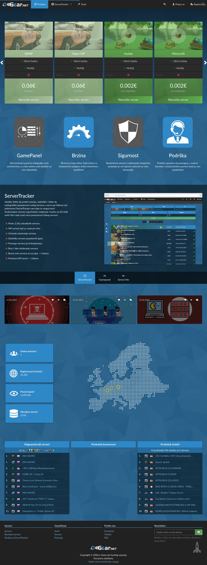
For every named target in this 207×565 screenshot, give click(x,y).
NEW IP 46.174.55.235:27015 (38, 504)
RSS (106, 537)
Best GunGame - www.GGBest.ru (39, 486)
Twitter (108, 534)
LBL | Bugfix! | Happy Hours (169, 492)
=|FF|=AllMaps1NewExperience (38, 468)
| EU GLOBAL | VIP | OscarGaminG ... (174, 455)
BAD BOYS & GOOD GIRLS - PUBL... (174, 486)
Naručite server (29, 99)
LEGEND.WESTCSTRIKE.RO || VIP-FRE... (176, 504)
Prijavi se (178, 4)
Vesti (81, 4)
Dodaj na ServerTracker (16, 537)
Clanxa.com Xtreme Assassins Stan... (40, 480)
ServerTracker (60, 4)
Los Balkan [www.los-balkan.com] (172, 498)
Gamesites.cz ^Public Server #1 (38, 511)
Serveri (8, 531)
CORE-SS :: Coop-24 (32, 474)
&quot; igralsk (162, 462)
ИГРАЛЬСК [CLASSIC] (167, 480)
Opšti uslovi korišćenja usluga (103, 561)
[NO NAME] (28, 455)
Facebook (109, 531)
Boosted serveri (13, 534)
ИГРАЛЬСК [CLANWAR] (168, 468)
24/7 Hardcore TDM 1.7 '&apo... (38, 498)
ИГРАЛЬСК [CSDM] (165, 474)
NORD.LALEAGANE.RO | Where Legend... (176, 511)
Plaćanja (59, 537)
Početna (39, 4)
